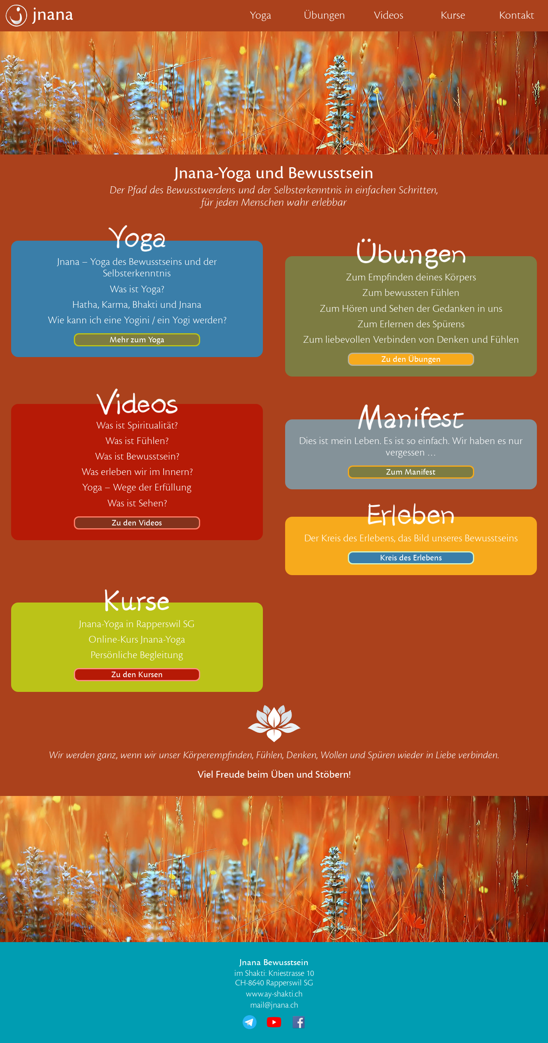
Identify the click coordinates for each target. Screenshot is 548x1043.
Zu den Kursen (137, 674)
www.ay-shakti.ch (274, 994)
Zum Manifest (411, 472)
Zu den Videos (137, 523)
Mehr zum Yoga (137, 339)
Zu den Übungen (411, 359)
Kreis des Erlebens (411, 557)
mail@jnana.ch (274, 1005)
